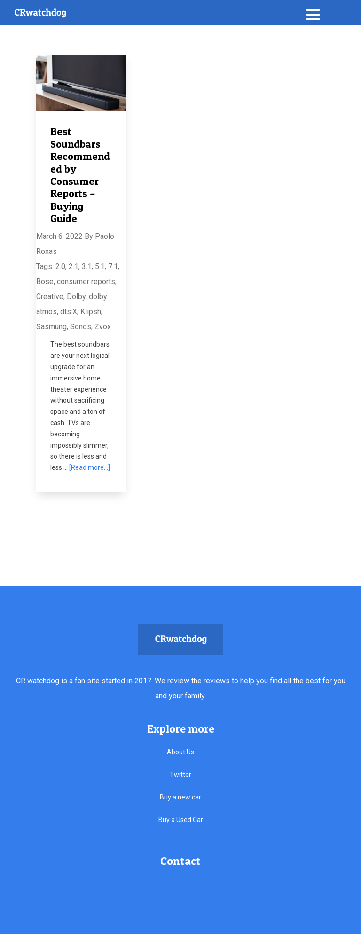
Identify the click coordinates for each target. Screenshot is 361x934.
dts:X (68, 311)
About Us (180, 752)
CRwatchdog (40, 12)
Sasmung (51, 326)
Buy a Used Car (180, 819)
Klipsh (90, 311)
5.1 (100, 266)
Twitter (180, 774)
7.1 (113, 266)
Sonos (80, 326)
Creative (49, 296)
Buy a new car (180, 797)
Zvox (102, 326)
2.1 (73, 266)
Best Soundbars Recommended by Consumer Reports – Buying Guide (80, 174)
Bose (45, 281)
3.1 (87, 266)
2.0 (60, 266)
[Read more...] (89, 467)
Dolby (76, 296)
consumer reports (86, 281)
